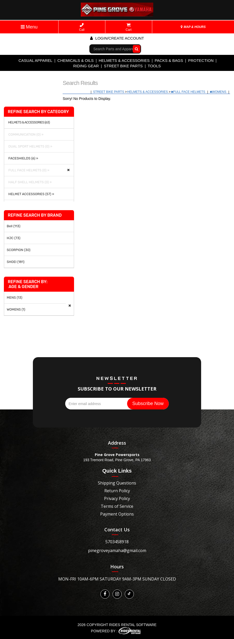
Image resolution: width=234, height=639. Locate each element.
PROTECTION (201, 60)
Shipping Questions (117, 483)
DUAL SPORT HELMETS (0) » (29, 146)
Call (82, 27)
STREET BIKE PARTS (123, 66)
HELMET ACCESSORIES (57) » (30, 194)
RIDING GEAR (86, 66)
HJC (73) (13, 238)
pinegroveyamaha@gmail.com (117, 550)
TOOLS (154, 66)
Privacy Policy (117, 498)
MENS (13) (14, 297)
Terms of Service (117, 506)
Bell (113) (13, 226)
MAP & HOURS (193, 27)
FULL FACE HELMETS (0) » (28, 170)
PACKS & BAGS (169, 60)
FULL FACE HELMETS (188, 92)
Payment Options (117, 514)
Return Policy (117, 490)
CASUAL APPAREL (35, 60)
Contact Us (117, 529)
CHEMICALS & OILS (75, 60)
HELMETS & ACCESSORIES (124, 60)
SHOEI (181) (16, 262)
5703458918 (117, 542)
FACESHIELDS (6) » (22, 158)
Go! (135, 48)
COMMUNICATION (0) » (25, 134)
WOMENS (218, 92)
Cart (128, 27)
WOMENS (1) (16, 309)
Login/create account (117, 38)
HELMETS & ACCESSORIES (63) (29, 122)
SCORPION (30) (18, 250)
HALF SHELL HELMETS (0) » (29, 182)
